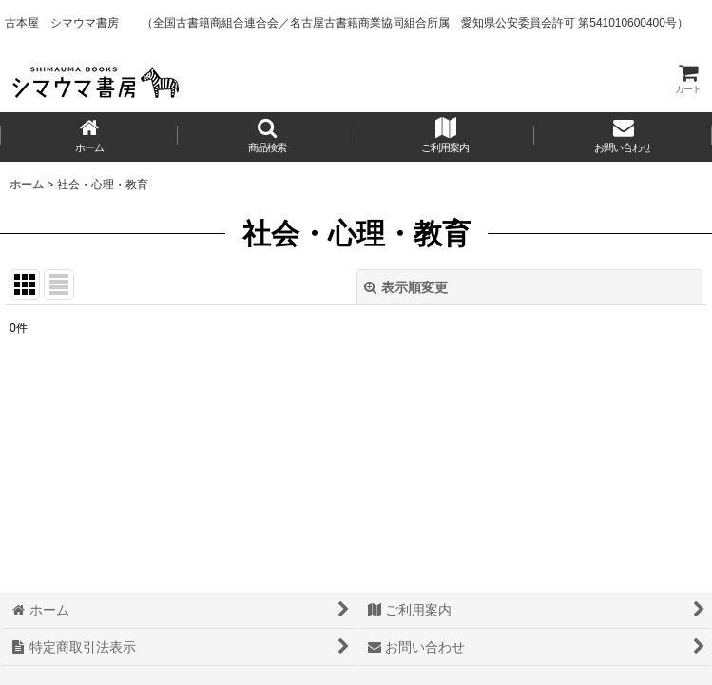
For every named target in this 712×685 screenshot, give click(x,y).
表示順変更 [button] (406, 287)
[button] (267, 137)
